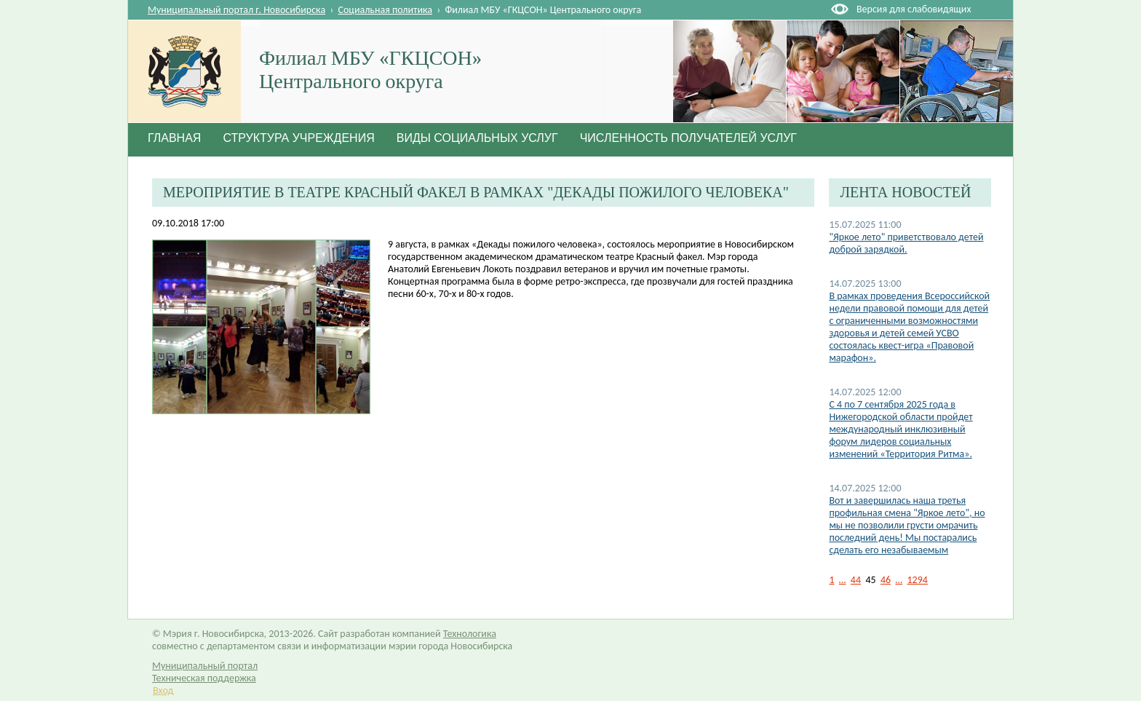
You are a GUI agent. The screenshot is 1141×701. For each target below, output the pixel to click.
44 (856, 580)
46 (885, 580)
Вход (163, 690)
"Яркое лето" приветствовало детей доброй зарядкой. (906, 243)
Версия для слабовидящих (913, 9)
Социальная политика (385, 10)
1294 (917, 580)
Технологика (469, 633)
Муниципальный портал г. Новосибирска (236, 10)
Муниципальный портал (205, 666)
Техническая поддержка (204, 678)
